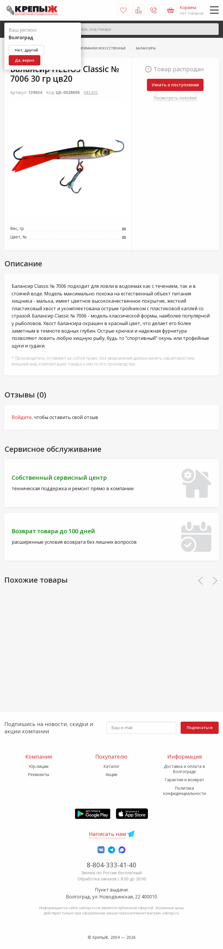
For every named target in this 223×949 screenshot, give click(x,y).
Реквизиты (38, 774)
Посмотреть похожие (175, 98)
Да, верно (24, 60)
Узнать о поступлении (175, 85)
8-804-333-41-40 (111, 864)
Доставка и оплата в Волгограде (184, 769)
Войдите (22, 417)
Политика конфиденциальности (184, 790)
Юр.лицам (38, 766)
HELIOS (91, 92)
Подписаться (200, 727)
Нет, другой (26, 50)
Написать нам (107, 833)
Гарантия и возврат (184, 779)
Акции (111, 774)
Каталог (111, 766)
